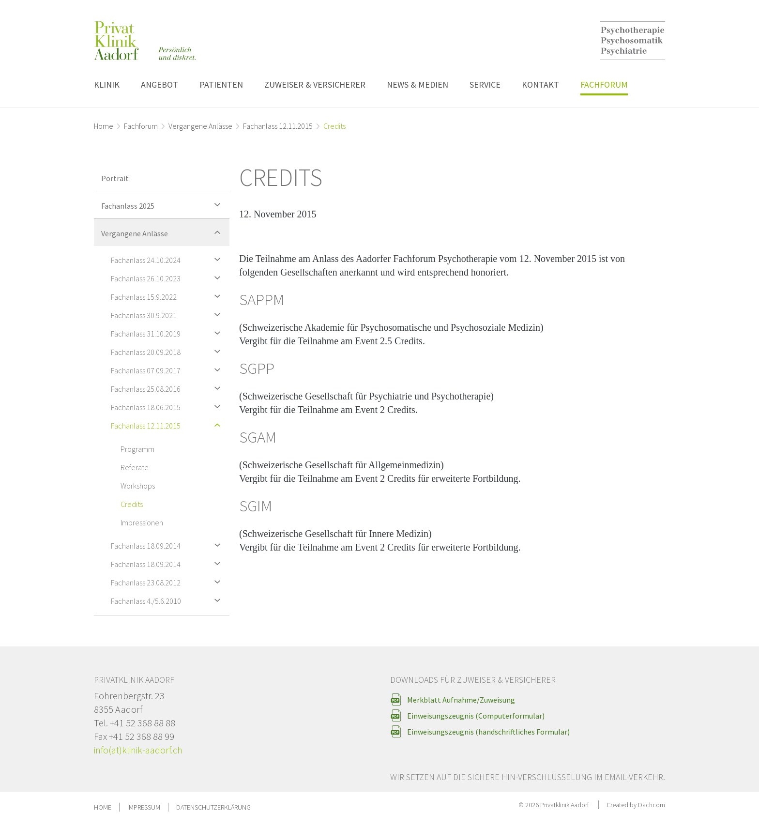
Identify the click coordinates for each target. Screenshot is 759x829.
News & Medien (417, 84)
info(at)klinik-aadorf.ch (138, 750)
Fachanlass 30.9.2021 (168, 314)
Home (103, 126)
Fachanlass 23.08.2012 (168, 581)
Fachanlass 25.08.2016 (168, 388)
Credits (132, 504)
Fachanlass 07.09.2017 (168, 369)
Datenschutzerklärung (213, 807)
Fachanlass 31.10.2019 (168, 332)
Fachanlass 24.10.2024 (168, 259)
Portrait (115, 178)
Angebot (159, 84)
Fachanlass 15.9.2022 (168, 296)
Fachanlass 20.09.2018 (168, 351)
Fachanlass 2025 (163, 204)
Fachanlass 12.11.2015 (278, 126)
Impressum (143, 807)
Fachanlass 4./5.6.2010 (168, 600)
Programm (137, 449)
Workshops (138, 486)
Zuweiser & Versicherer (314, 84)
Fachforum (604, 84)
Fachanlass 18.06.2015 (168, 406)
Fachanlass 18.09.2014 (168, 545)
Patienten (221, 84)
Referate (135, 467)
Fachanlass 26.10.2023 (168, 277)
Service (485, 84)
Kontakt (540, 84)
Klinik (107, 84)
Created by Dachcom (636, 804)
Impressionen (142, 522)
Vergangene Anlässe (200, 126)
